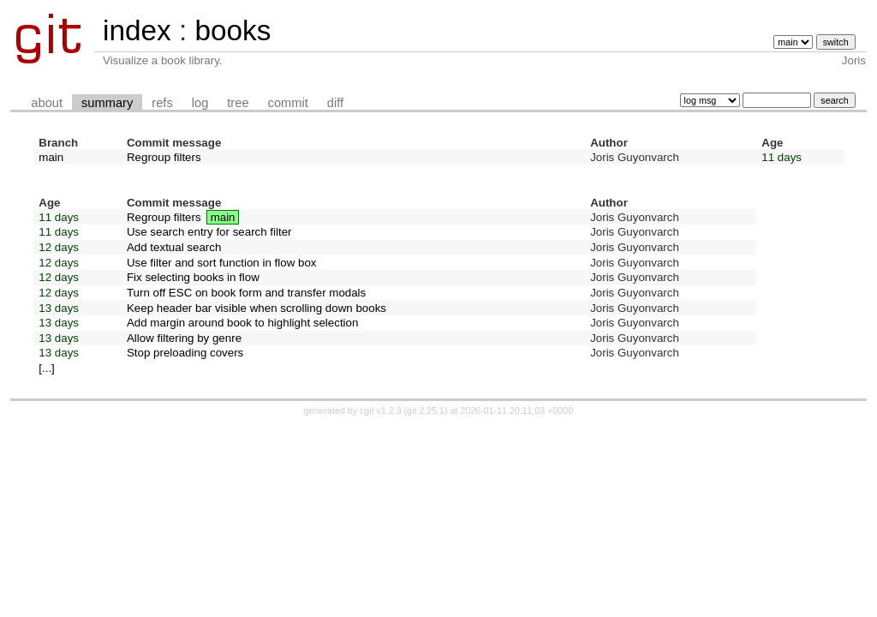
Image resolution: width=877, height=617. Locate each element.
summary (107, 103)
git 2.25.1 (425, 410)
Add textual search (174, 247)
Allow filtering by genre (184, 338)
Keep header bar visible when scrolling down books (256, 308)
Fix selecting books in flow (193, 277)
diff (335, 103)
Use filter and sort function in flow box (222, 262)
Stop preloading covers (185, 352)
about (47, 103)
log (200, 103)
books (232, 30)
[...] (47, 368)
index (137, 30)
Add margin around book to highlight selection (242, 322)
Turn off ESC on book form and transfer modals (246, 292)
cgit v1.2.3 (381, 410)
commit (288, 103)
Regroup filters (164, 157)
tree (237, 103)
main (51, 157)
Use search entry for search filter (209, 231)
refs (162, 103)
